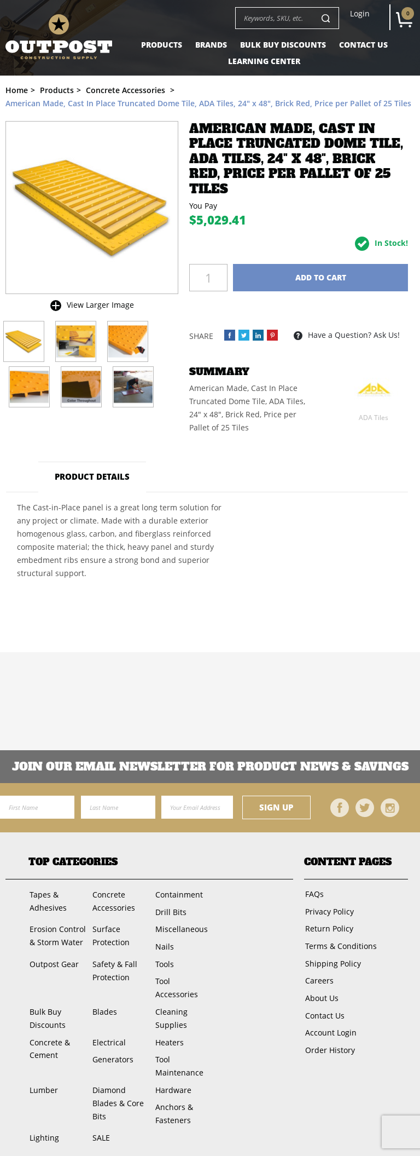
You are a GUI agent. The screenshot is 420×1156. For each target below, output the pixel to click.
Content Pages (348, 862)
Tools (163, 959)
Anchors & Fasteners (172, 1104)
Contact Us (363, 44)
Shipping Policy (332, 959)
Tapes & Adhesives (47, 900)
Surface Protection (110, 933)
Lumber (42, 1081)
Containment (177, 894)
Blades (103, 1005)
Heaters (168, 1035)
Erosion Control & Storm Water (56, 933)
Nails (163, 943)
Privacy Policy (328, 910)
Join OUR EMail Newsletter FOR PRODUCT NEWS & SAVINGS (210, 766)
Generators (111, 1051)
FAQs (313, 893)
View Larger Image (100, 305)
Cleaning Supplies (170, 1012)
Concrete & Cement (48, 1042)
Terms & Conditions (340, 943)
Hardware (172, 1081)
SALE (100, 1127)
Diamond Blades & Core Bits (117, 1094)
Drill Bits (169, 910)
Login (360, 14)
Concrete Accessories (112, 900)
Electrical (108, 1035)
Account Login (329, 1025)
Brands (211, 44)
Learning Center (264, 61)
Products (161, 44)
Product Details (92, 476)
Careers (318, 975)
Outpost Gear (53, 959)
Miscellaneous (180, 927)
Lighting (43, 1127)
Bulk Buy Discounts (283, 44)
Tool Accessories (175, 982)
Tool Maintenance (178, 1058)
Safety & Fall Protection (113, 966)
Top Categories (73, 862)
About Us (320, 992)
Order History (329, 1041)
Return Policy (328, 926)
